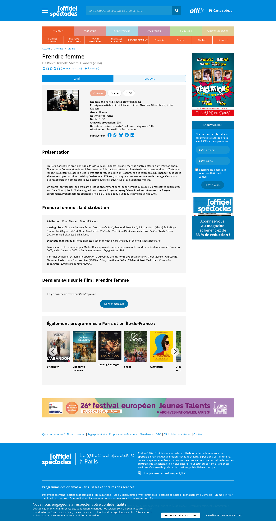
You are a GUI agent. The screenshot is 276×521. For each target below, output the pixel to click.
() (71, 227)
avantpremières (95, 40)
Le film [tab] (77, 78)
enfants (186, 31)
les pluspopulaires (74, 40)
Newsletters (147, 434)
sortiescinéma (52, 40)
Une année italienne (79, 368)
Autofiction (156, 366)
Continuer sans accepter (224, 515)
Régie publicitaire (97, 434)
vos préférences (120, 512)
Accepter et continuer (180, 515)
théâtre (90, 31)
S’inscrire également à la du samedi (212, 173)
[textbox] (129, 10)
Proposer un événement (123, 434)
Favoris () (92, 68)
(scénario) (90, 240)
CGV (158, 434)
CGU (165, 434)
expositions (122, 31)
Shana (127, 366)
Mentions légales (181, 434)
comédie (159, 40)
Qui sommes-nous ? (53, 434)
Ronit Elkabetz (113, 101)
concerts (154, 31)
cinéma (58, 31)
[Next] (175, 351)
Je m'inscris (212, 185)
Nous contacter (76, 434)
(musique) (118, 240)
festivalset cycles (116, 40)
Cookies (197, 434)
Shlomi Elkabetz (132, 101)
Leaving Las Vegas (109, 364)
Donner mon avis (114, 303)
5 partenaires (58, 512)
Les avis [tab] (150, 78)
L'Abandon (53, 366)
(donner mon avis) (71, 68)
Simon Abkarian (141, 105)
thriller (202, 40)
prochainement (138, 40)
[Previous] (53, 351)
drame (180, 40)
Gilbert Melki (158, 105)
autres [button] (222, 40)
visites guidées (217, 31)
